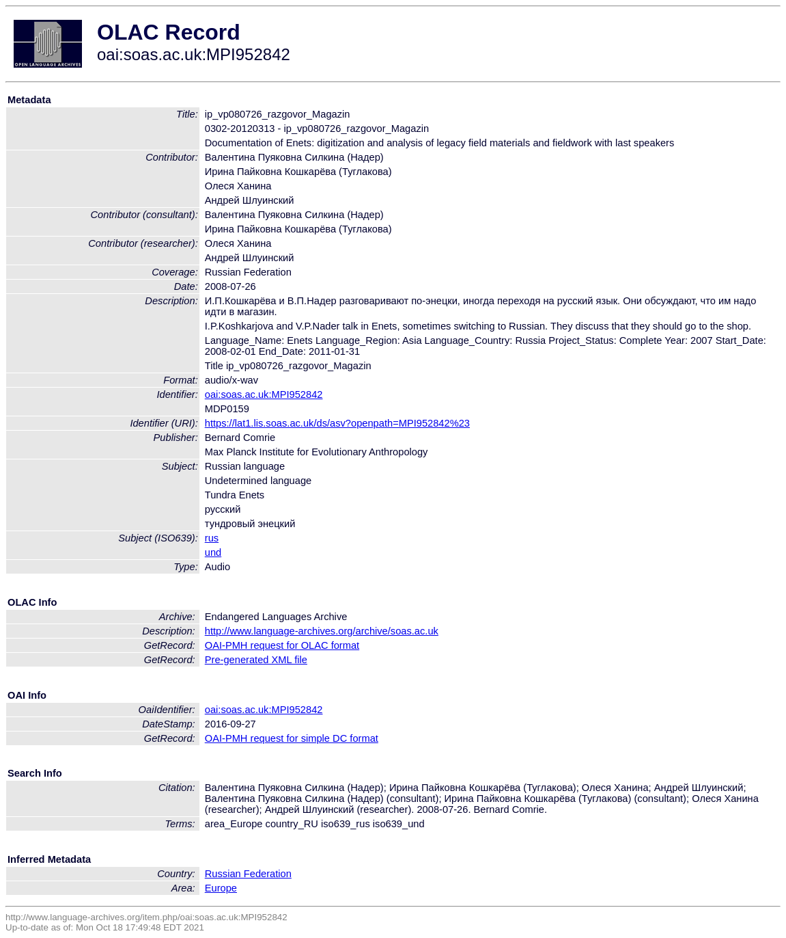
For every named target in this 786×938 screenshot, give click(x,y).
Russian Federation (248, 873)
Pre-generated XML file (256, 659)
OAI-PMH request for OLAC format (282, 645)
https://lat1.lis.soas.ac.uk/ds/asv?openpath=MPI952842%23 (337, 423)
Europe (221, 888)
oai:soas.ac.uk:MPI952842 (264, 394)
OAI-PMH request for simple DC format (291, 738)
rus (212, 538)
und (213, 552)
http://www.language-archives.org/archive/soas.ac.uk (321, 631)
